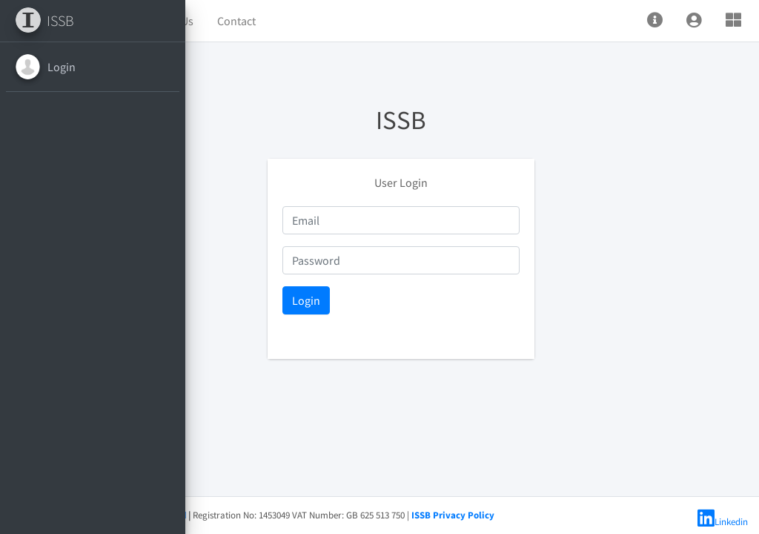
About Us (313, 20)
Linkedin (722, 521)
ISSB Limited (301, 515)
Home (252, 20)
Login (61, 66)
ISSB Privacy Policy (595, 515)
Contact (378, 20)
